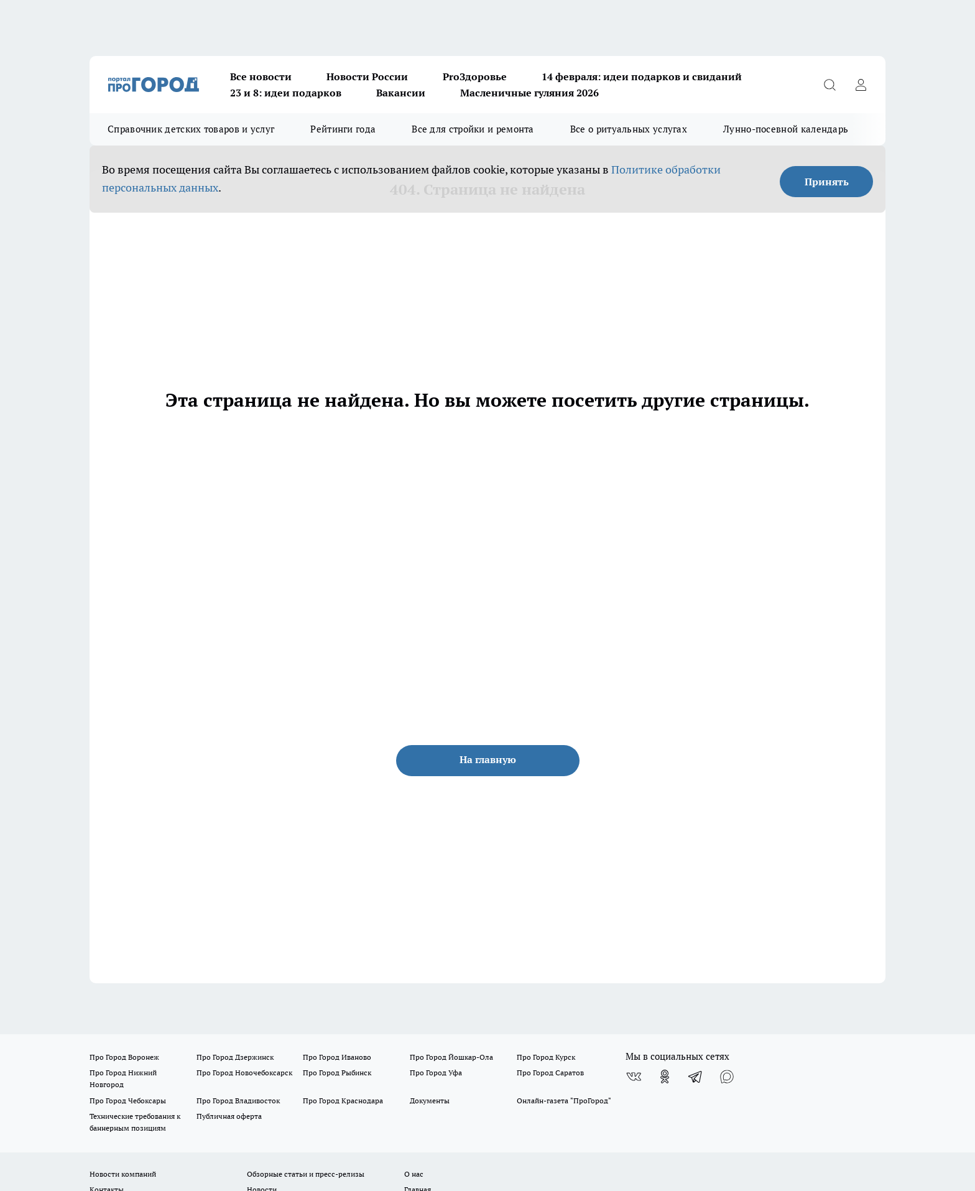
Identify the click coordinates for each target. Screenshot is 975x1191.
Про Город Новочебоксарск (244, 1072)
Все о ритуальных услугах (628, 129)
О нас (413, 1174)
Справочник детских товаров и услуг (191, 129)
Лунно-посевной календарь (785, 129)
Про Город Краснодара (343, 1100)
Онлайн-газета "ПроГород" (564, 1100)
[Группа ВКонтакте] (633, 1076)
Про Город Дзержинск (235, 1057)
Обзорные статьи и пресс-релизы (305, 1174)
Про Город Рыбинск (337, 1072)
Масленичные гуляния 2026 (529, 92)
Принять (827, 181)
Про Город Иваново (337, 1057)
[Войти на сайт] (860, 84)
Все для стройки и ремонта (473, 129)
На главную (488, 759)
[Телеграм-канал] (695, 1076)
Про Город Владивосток (238, 1100)
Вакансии (400, 92)
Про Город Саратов (550, 1072)
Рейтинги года (343, 129)
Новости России (367, 76)
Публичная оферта (229, 1116)
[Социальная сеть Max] (726, 1076)
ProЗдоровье (475, 76)
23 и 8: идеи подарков (285, 92)
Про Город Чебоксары (128, 1100)
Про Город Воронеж (124, 1057)
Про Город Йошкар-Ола (451, 1057)
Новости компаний (123, 1174)
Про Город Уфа (436, 1072)
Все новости (261, 76)
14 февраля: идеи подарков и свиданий (642, 76)
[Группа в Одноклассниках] (664, 1076)
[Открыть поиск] (829, 84)
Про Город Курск (546, 1057)
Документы (430, 1100)
